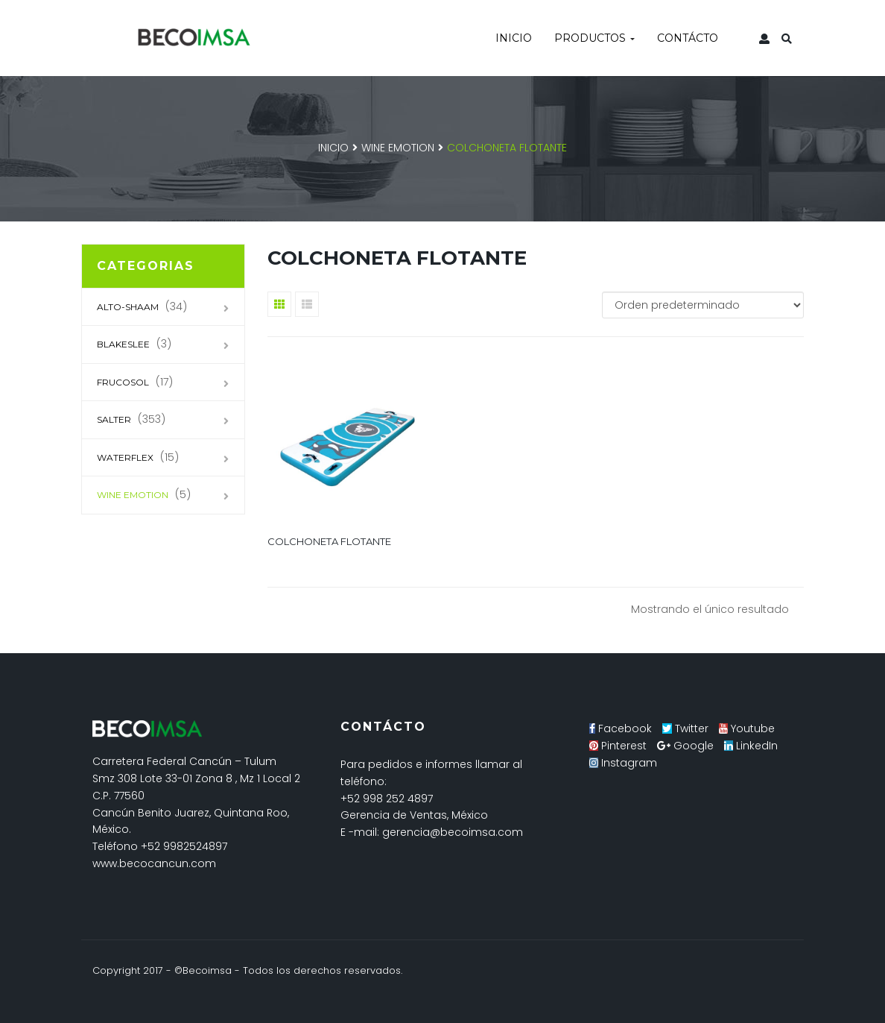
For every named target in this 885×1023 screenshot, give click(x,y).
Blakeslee (123, 344)
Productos (594, 38)
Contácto (687, 38)
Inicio (513, 38)
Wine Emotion (397, 147)
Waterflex (125, 457)
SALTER (114, 419)
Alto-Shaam (128, 306)
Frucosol (123, 382)
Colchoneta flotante (329, 541)
